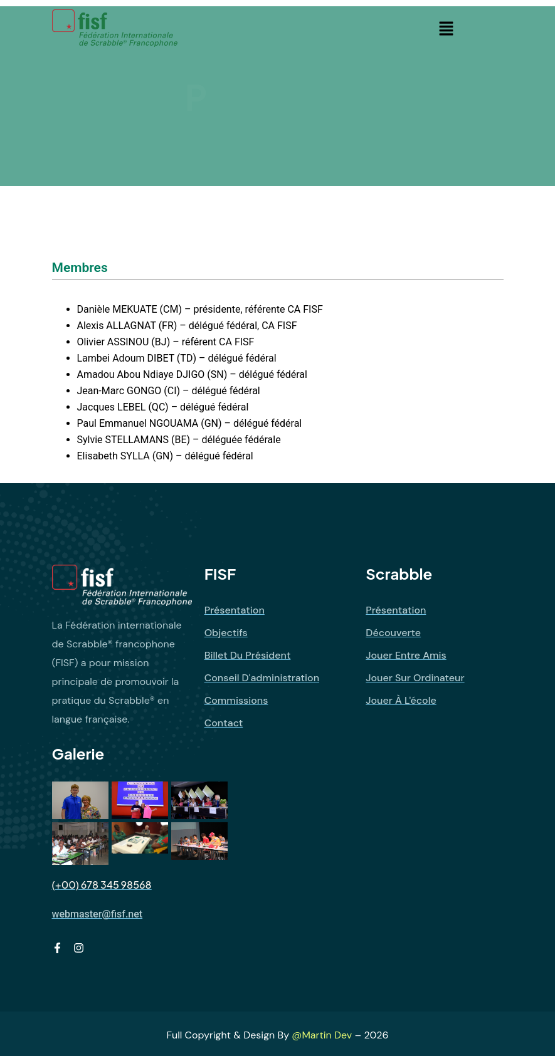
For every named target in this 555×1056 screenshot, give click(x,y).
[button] (445, 28)
